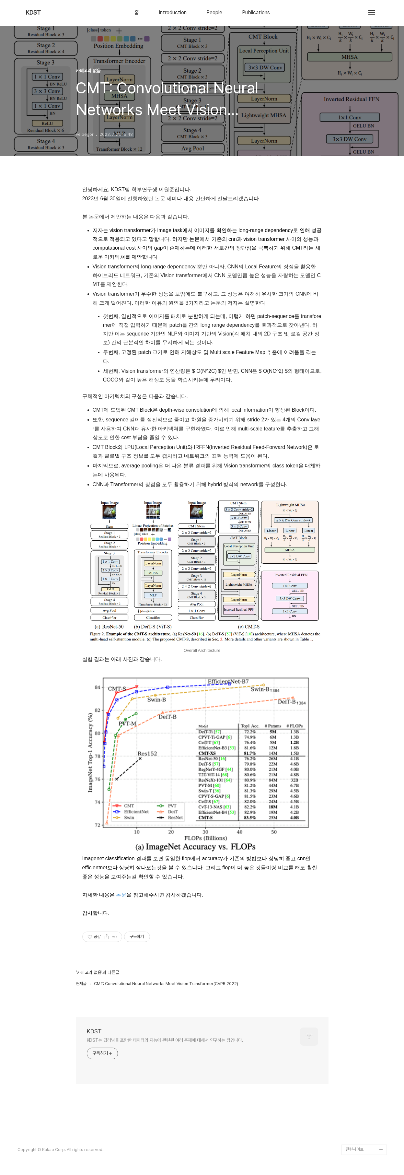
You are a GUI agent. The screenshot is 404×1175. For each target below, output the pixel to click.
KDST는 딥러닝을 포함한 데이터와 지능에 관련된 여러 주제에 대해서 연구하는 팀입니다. (165, 1040)
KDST (33, 12)
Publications (256, 13)
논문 (121, 895)
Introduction (173, 13)
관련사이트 (355, 1149)
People (214, 13)
